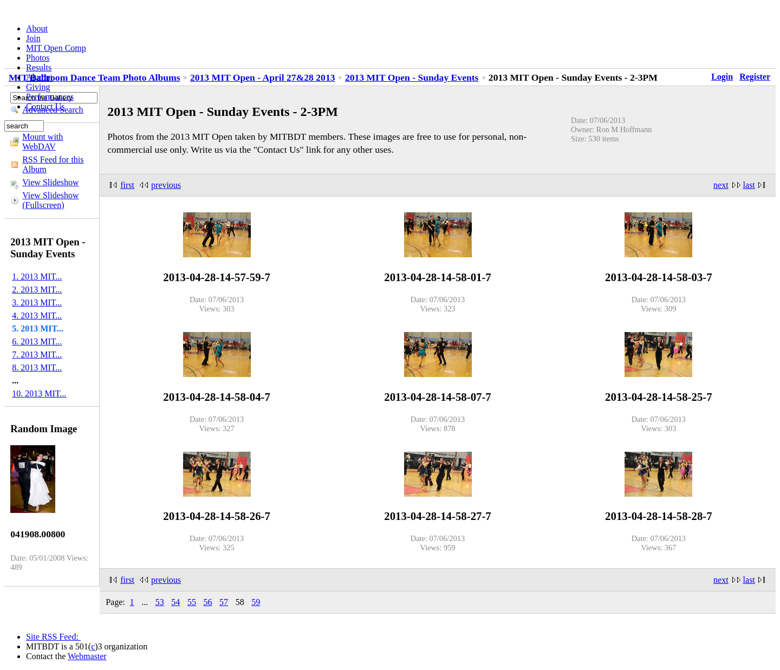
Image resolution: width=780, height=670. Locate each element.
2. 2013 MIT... (37, 289)
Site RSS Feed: (53, 636)
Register (754, 76)
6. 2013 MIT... (37, 341)
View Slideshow (50, 182)
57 (223, 602)
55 (191, 602)
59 (255, 602)
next (721, 185)
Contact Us (45, 106)
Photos (38, 57)
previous (166, 185)
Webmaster (87, 656)
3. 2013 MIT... (37, 302)
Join (33, 38)
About (37, 28)
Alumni (39, 77)
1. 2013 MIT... (37, 276)
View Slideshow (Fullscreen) (50, 200)
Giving (38, 87)
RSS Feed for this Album (52, 164)
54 (175, 602)
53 (159, 602)
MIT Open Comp (56, 48)
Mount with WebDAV (42, 141)
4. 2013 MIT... (37, 315)
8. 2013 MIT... (37, 367)
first (127, 185)
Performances (50, 96)
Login (722, 76)
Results (38, 67)
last (749, 185)
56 (208, 602)
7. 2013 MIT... (37, 354)
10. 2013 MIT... (39, 393)
